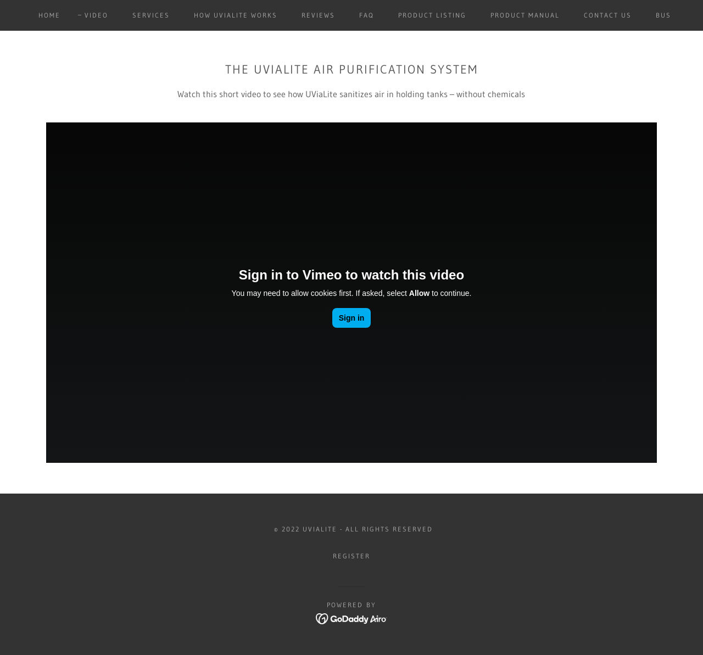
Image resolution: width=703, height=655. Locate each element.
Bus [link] (663, 15)
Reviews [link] (318, 15)
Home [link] (49, 15)
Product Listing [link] (432, 15)
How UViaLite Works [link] (235, 15)
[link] (352, 617)
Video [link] (96, 15)
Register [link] (351, 556)
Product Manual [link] (525, 15)
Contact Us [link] (608, 15)
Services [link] (151, 15)
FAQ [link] (366, 15)
